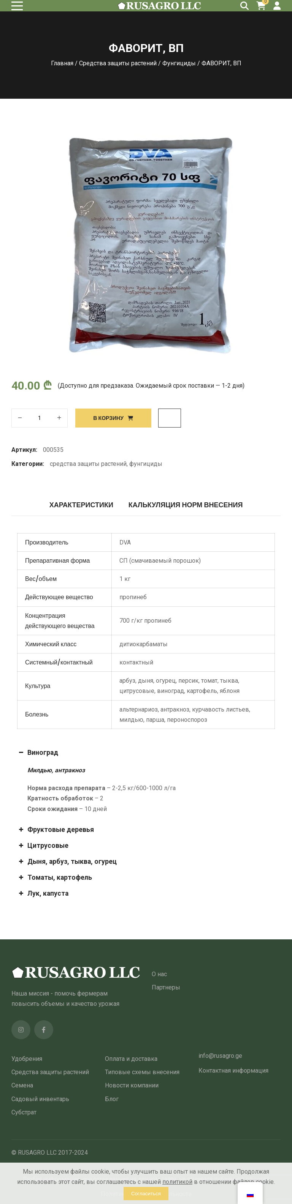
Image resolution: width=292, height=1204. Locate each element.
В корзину (108, 418)
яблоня (230, 690)
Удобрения (26, 1058)
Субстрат (23, 1112)
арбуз (127, 680)
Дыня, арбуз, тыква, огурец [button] (67, 861)
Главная (62, 63)
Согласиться (146, 1193)
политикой (177, 1181)
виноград (170, 690)
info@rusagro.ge (220, 1055)
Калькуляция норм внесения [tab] (186, 505)
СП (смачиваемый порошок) (160, 560)
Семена (22, 1085)
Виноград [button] (37, 752)
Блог (112, 1099)
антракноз (174, 709)
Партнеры (166, 987)
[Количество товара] (39, 418)
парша (155, 719)
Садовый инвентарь (40, 1099)
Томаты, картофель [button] (54, 877)
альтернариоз (138, 709)
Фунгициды (179, 63)
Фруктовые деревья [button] (55, 829)
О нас (159, 974)
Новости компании (132, 1085)
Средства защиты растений (118, 63)
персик (188, 680)
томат (209, 680)
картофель (202, 690)
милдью (131, 719)
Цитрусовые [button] (42, 845)
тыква (229, 680)
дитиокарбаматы (143, 644)
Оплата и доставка (131, 1058)
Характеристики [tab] (81, 505)
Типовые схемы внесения (142, 1072)
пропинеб (133, 597)
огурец (166, 680)
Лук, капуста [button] (42, 893)
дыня (145, 680)
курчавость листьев (220, 709)
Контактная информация (233, 1070)
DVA (125, 542)
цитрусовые (136, 690)
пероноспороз (187, 719)
